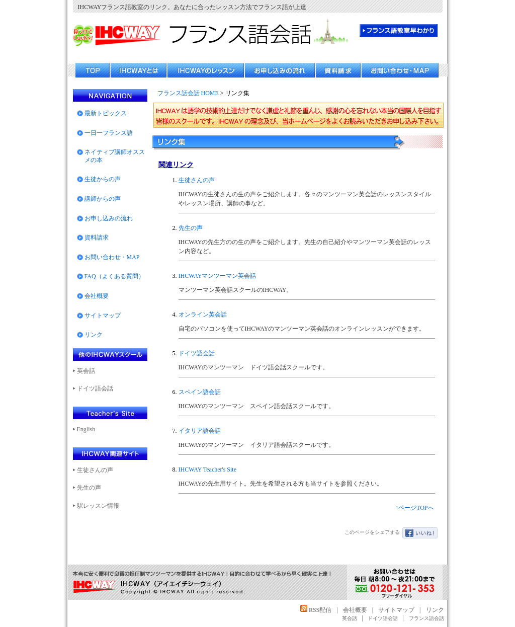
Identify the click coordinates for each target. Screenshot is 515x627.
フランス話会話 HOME (188, 93)
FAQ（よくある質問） (114, 276)
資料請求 (96, 237)
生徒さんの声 (197, 180)
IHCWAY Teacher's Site (208, 469)
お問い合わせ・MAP (112, 257)
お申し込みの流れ (108, 218)
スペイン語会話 (200, 392)
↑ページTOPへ (414, 507)
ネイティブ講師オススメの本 (114, 156)
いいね (420, 532)
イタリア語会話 (200, 430)
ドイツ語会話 (197, 353)
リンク (93, 334)
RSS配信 (315, 609)
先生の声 (191, 227)
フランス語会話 (426, 618)
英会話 (86, 370)
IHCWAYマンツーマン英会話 (217, 275)
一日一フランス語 (108, 132)
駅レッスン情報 (98, 505)
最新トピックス (105, 113)
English (86, 429)
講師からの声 (102, 198)
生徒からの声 (102, 179)
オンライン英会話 (203, 314)
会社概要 (96, 295)
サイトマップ (102, 315)
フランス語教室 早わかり (399, 30)
